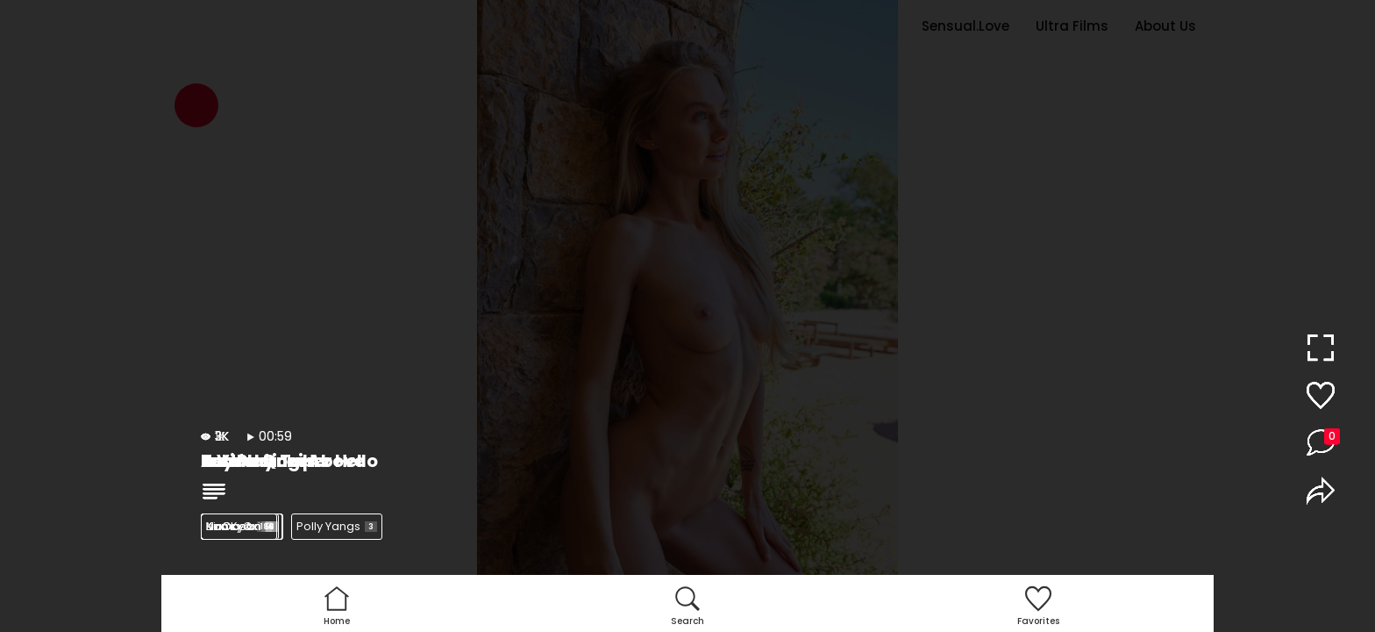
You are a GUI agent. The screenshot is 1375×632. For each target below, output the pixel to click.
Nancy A (239, 526)
